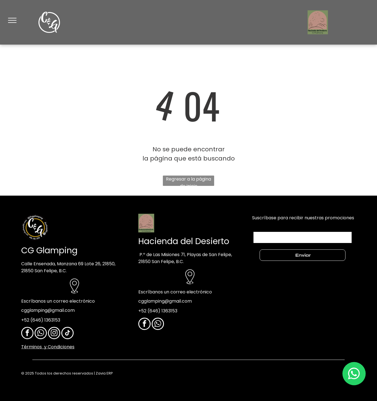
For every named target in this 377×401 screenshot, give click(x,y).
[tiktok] (67, 334)
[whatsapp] (41, 334)
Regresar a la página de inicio (188, 181)
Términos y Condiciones (47, 347)
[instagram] (54, 334)
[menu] (12, 20)
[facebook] (27, 334)
